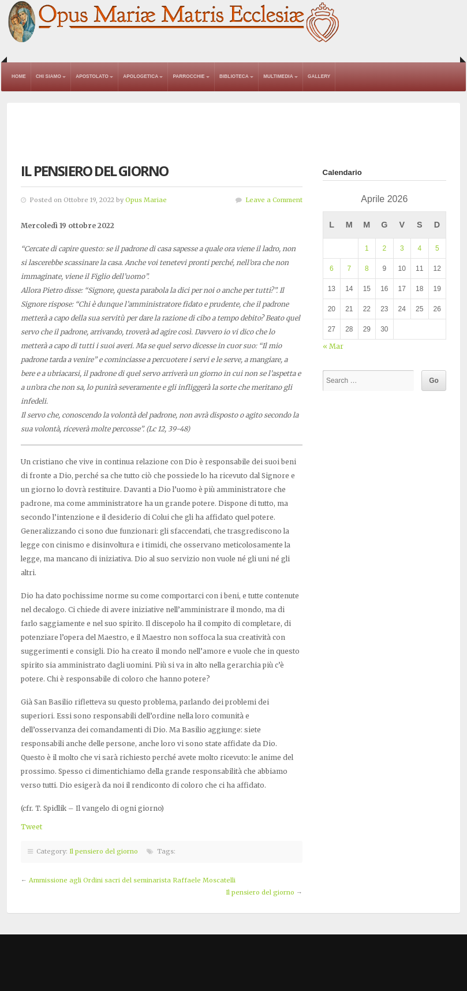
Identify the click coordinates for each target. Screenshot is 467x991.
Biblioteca (234, 76)
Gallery (319, 76)
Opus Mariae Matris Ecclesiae (174, 22)
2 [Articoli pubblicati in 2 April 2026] (384, 248)
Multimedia (278, 76)
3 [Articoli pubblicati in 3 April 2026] (402, 248)
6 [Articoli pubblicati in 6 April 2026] (332, 268)
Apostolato (92, 76)
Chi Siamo (48, 76)
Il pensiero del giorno (103, 851)
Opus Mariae (146, 200)
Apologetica (140, 76)
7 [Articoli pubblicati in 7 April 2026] (349, 268)
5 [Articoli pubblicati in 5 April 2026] (437, 248)
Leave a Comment (273, 200)
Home (19, 76)
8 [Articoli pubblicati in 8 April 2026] (367, 268)
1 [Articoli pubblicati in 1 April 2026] (367, 248)
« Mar (333, 346)
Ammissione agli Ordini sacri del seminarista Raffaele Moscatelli (132, 880)
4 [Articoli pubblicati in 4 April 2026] (419, 248)
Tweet (31, 826)
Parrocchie (188, 76)
